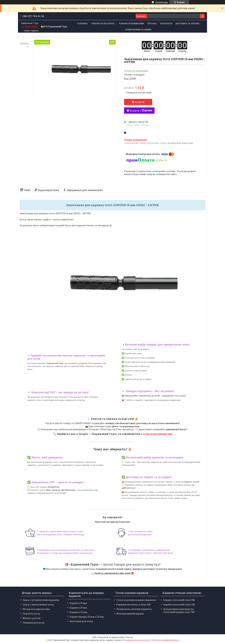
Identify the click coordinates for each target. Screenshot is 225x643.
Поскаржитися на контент (136, 640)
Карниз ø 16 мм (78, 603)
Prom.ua (129, 637)
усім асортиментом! (157, 434)
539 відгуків (161, 2)
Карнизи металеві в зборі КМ (133, 604)
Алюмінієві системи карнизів (134, 609)
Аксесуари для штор (81, 621)
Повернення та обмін (138, 29)
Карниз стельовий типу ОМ (179, 599)
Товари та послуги (102, 23)
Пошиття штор (31, 613)
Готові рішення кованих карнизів (136, 599)
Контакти (166, 23)
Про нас (152, 23)
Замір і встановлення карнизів (41, 599)
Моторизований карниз (130, 613)
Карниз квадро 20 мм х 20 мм (87, 616)
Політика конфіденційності (165, 640)
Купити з (141, 110)
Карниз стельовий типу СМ (179, 604)
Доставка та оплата (187, 23)
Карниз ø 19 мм (78, 607)
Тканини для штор (34, 622)
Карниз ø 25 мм (78, 612)
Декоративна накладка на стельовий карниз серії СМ (178, 610)
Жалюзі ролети (31, 618)
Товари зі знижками (131, 23)
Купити (140, 102)
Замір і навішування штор (38, 604)
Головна (82, 23)
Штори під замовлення (36, 609)
